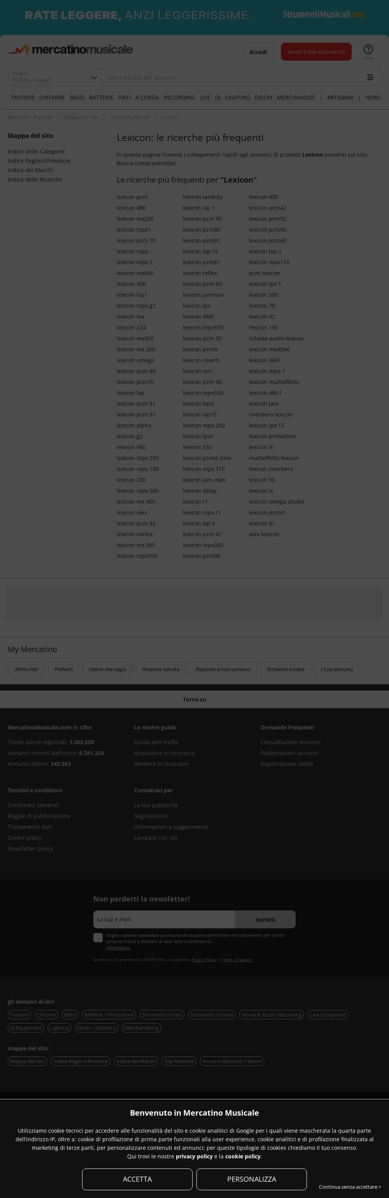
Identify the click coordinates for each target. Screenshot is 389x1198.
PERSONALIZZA (251, 1179)
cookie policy (243, 1156)
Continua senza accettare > (350, 1186)
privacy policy (194, 1156)
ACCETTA (137, 1179)
